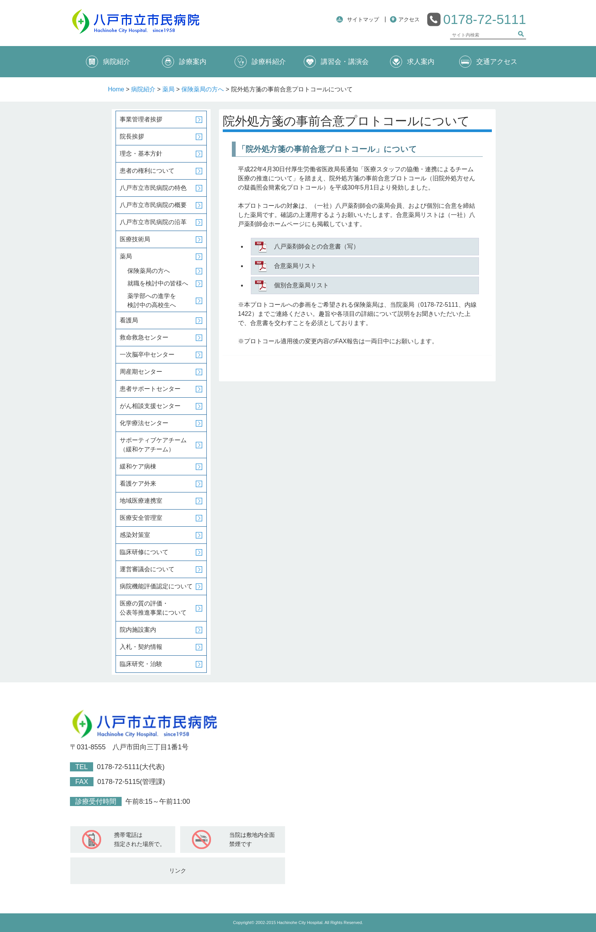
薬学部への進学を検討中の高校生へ (151, 300)
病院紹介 (108, 62)
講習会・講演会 (336, 62)
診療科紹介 (260, 62)
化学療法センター (144, 423)
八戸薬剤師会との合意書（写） (316, 246)
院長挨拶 (132, 136)
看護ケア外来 (138, 483)
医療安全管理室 (141, 518)
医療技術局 (135, 239)
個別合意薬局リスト (301, 285)
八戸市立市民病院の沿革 (153, 222)
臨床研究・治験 (141, 664)
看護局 (129, 320)
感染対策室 (135, 535)
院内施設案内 (138, 629)
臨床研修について (144, 552)
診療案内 (184, 62)
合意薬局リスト (295, 266)
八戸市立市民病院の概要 (153, 205)
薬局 (168, 89)
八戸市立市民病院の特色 (153, 188)
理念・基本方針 (141, 153)
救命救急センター (144, 337)
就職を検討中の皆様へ (157, 283)
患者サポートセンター (150, 389)
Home (116, 89)
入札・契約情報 (141, 647)
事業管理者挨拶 (141, 119)
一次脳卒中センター (147, 354)
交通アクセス (488, 62)
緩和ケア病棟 (138, 466)
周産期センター (141, 371)
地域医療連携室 (141, 500)
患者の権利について (147, 170)
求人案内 (412, 62)
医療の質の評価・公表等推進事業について (153, 608)
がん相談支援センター (150, 406)
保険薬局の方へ (202, 89)
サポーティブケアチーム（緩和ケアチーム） (153, 444)
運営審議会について (147, 569)
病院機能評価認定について (156, 586)
